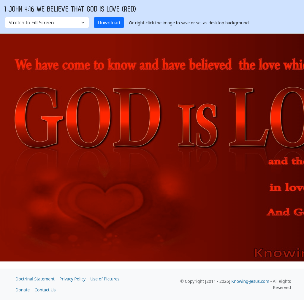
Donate (22, 290)
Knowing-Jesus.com (250, 281)
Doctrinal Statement (35, 279)
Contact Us (45, 290)
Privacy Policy (72, 279)
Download (109, 22)
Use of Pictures (104, 279)
